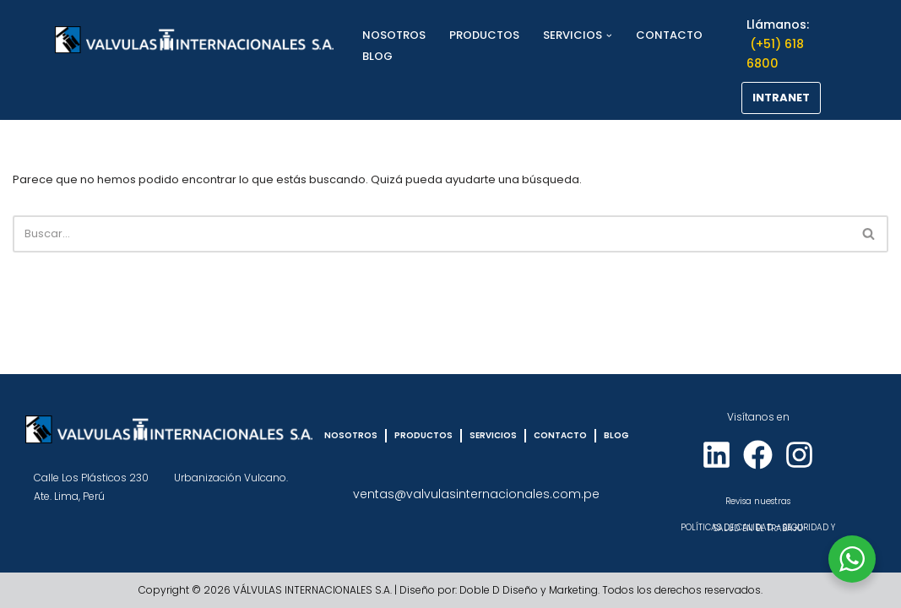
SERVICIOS (493, 435)
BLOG (377, 56)
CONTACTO (669, 35)
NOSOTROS (394, 35)
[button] (609, 36)
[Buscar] (431, 233)
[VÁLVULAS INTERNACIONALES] (194, 39)
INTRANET (781, 98)
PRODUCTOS (484, 35)
